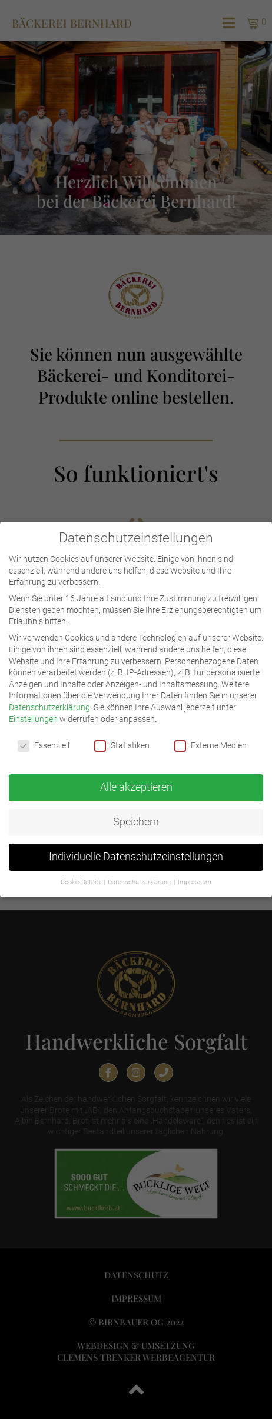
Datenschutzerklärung (49, 705)
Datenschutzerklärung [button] (140, 881)
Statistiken (122, 744)
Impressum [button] (194, 881)
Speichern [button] (136, 821)
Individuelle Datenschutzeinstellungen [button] (136, 855)
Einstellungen (33, 717)
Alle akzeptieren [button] (136, 786)
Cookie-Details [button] (81, 881)
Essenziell (43, 744)
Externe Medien (210, 744)
